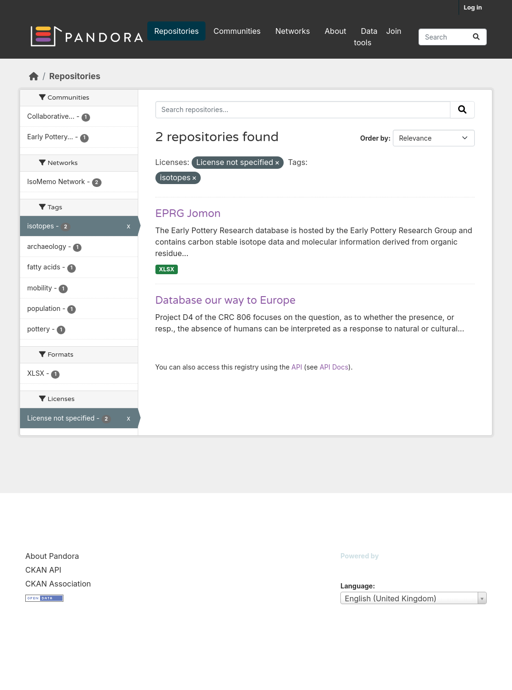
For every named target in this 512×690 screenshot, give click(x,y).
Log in (473, 7)
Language (356, 586)
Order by (374, 138)
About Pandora (52, 556)
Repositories (176, 31)
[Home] (34, 76)
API (296, 367)
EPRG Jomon (188, 213)
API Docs (333, 367)
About (335, 31)
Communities (237, 31)
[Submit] (476, 37)
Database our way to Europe (225, 300)
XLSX (166, 269)
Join (393, 31)
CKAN (356, 568)
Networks (293, 31)
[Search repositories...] (453, 37)
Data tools (366, 36)
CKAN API (43, 570)
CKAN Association (58, 583)
